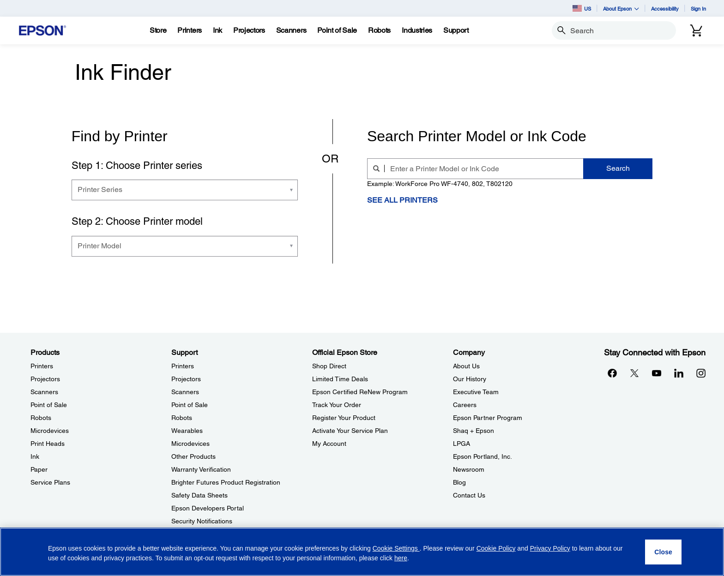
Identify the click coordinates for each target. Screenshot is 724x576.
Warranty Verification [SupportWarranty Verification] (201, 469)
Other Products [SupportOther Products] (193, 456)
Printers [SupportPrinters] (182, 366)
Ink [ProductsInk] (34, 456)
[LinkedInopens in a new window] (678, 373)
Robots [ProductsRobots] (40, 417)
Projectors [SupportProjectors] (186, 379)
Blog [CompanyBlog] (459, 482)
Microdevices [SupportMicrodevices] (190, 443)
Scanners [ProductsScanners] (44, 392)
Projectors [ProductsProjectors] (45, 379)
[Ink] (217, 30)
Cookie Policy (496, 548)
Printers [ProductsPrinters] (41, 366)
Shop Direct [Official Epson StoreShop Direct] (329, 366)
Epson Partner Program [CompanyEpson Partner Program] (487, 417)
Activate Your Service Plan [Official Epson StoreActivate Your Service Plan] (350, 430)
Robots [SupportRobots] (181, 417)
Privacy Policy (550, 548)
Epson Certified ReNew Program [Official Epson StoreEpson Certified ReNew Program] (360, 392)
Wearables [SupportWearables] (187, 430)
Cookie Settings (396, 548)
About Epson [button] (621, 9)
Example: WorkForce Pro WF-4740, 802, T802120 (440, 183)
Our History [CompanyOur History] (469, 379)
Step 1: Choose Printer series (137, 165)
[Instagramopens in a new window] (701, 373)
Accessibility (665, 9)
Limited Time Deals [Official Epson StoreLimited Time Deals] (340, 379)
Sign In (698, 9)
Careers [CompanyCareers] (465, 404)
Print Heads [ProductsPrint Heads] (47, 443)
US (582, 8)
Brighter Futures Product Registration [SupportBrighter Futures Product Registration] (225, 482)
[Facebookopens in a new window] (612, 373)
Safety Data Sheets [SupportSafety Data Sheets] (199, 495)
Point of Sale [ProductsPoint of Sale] (48, 404)
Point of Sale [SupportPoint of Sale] (189, 404)
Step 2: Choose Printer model (137, 221)
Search (618, 168)
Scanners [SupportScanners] (185, 392)
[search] (379, 168)
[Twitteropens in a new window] (634, 373)
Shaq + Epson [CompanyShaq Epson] (473, 430)
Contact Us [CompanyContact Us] (469, 495)
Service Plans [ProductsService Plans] (50, 482)
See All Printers (402, 200)
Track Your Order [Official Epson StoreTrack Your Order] (336, 404)
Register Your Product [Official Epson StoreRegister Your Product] (343, 417)
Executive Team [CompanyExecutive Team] (476, 392)
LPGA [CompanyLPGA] (461, 443)
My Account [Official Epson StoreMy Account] (329, 443)
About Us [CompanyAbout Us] (466, 366)
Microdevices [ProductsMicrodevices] (49, 430)
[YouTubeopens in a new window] (656, 373)
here (400, 558)
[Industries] (417, 30)
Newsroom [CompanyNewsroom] (468, 469)
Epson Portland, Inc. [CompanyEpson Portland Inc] (482, 456)
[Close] (663, 552)
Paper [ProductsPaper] (39, 469)
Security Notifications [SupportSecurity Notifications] (201, 521)
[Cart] (696, 30)
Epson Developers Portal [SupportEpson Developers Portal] (207, 508)
